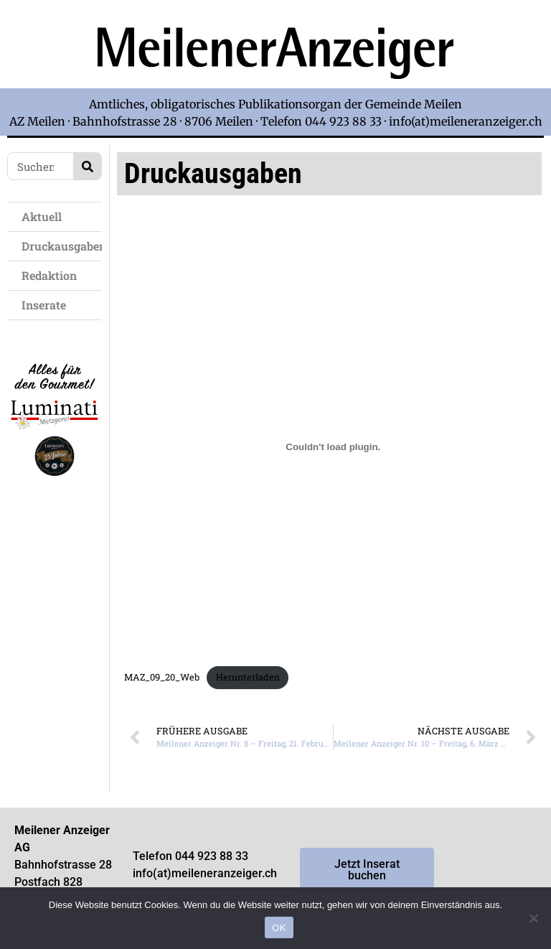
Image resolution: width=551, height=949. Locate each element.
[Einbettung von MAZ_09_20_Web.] (333, 446)
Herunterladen (248, 677)
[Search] (87, 166)
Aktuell (45, 216)
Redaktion (53, 275)
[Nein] (533, 918)
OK (279, 927)
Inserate (47, 304)
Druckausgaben (62, 245)
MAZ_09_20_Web (161, 677)
